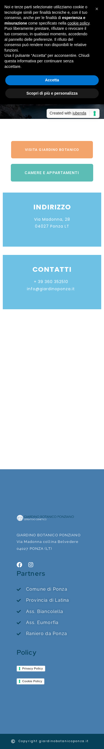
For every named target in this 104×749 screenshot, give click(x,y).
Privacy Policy (32, 668)
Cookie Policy (32, 681)
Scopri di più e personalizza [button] (51, 93)
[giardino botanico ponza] (52, 373)
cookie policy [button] (78, 23)
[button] (96, 8)
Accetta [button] (52, 80)
